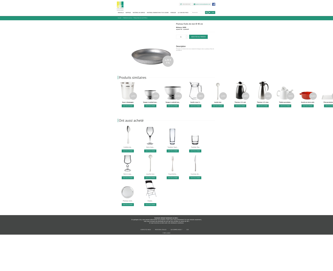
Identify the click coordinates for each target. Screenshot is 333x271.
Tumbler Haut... (172, 147)
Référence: (179, 27)
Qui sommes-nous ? (177, 229)
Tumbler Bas (195, 147)
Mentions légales (161, 229)
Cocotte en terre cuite (307, 102)
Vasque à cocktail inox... (150, 102)
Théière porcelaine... (285, 102)
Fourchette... (172, 174)
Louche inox (217, 102)
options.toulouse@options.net (203, 4)
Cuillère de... (128, 147)
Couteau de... (195, 174)
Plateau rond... (128, 201)
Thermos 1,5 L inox (262, 102)
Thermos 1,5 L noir (240, 102)
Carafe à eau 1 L (195, 102)
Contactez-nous (145, 229)
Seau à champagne (128, 102)
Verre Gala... (150, 147)
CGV (187, 229)
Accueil (119, 18)
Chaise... (150, 201)
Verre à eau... (127, 174)
